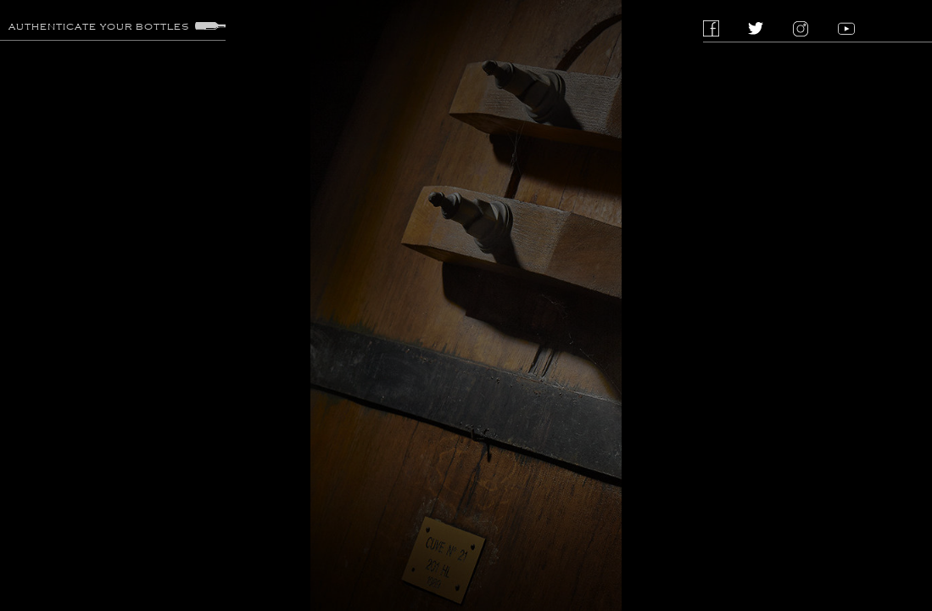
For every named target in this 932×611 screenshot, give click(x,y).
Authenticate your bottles (117, 26)
